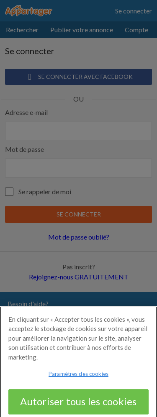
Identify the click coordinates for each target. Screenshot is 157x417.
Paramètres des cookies (78, 377)
